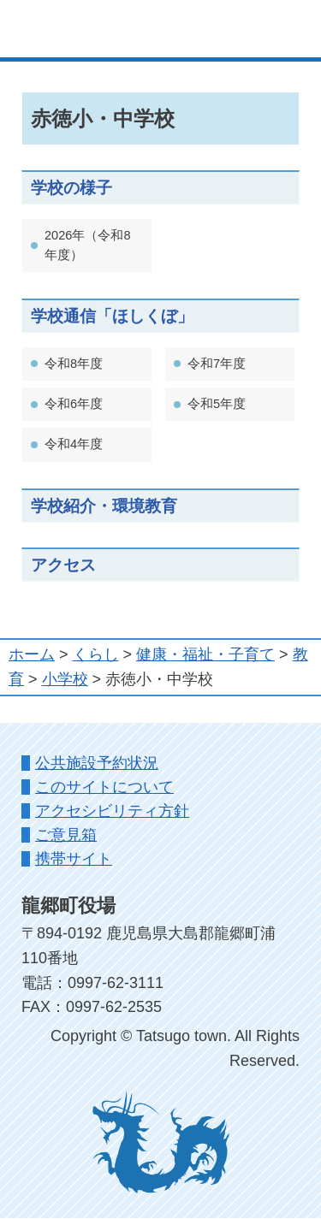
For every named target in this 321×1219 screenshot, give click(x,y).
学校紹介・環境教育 (104, 505)
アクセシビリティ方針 (112, 811)
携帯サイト (73, 858)
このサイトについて (104, 787)
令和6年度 (74, 404)
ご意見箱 (66, 834)
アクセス (63, 564)
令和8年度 (74, 363)
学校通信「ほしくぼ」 (112, 315)
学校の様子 (71, 187)
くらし (96, 654)
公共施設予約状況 (96, 763)
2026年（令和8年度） (88, 245)
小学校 (65, 679)
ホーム (32, 654)
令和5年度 (216, 404)
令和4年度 (74, 444)
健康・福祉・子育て (205, 654)
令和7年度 (216, 363)
